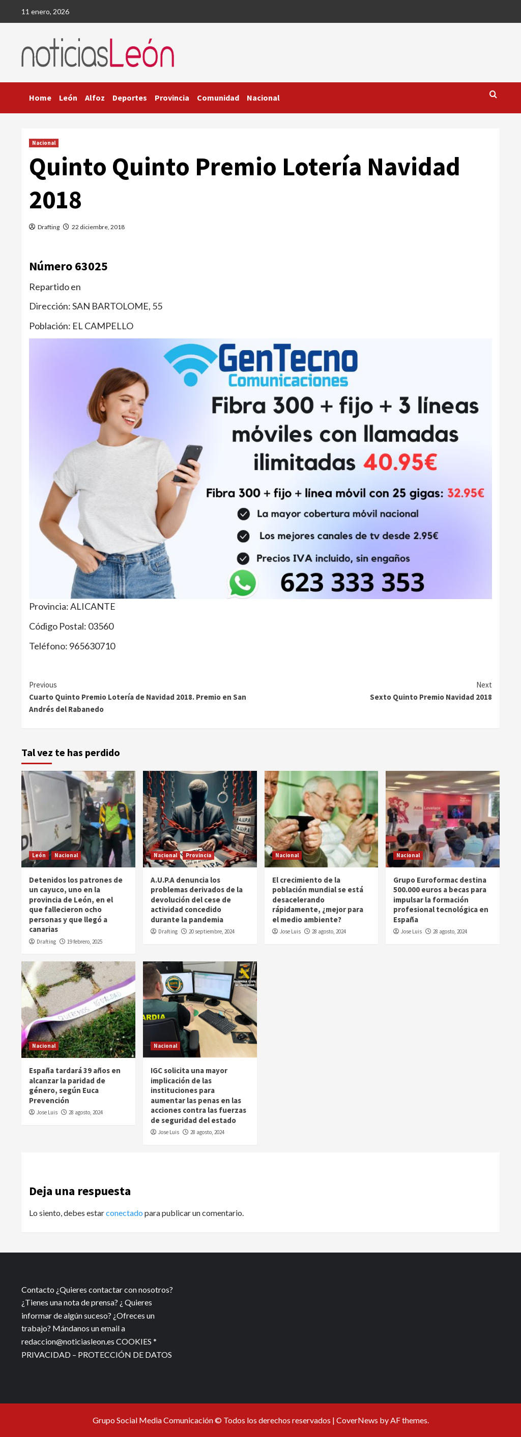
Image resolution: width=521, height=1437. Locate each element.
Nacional (263, 97)
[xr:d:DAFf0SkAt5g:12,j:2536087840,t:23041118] (260, 467)
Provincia (172, 97)
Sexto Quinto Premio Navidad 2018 (376, 690)
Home (40, 97)
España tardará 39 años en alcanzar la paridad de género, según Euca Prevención (75, 1085)
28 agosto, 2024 (329, 931)
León (68, 97)
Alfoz (95, 97)
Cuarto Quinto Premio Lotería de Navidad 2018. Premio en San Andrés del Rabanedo (144, 696)
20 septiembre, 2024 (212, 931)
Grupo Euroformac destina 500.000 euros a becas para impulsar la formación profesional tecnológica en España (440, 899)
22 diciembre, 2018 (98, 227)
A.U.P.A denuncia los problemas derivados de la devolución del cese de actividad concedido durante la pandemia (197, 899)
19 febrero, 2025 (84, 941)
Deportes (129, 97)
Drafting (49, 227)
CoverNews (357, 1420)
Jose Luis (290, 931)
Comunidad (218, 97)
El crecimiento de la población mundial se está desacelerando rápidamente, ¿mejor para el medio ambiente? (317, 899)
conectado (124, 1212)
